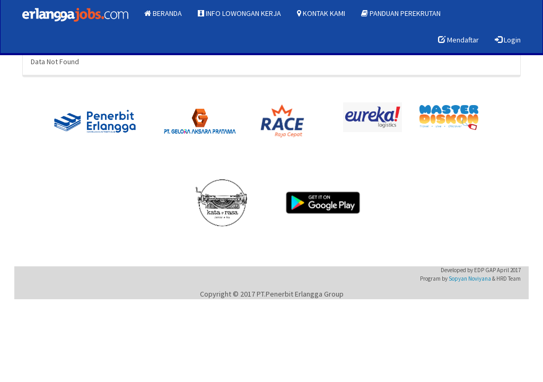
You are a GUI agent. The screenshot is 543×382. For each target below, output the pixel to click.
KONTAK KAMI (321, 13)
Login (508, 40)
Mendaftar (458, 40)
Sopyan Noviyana (470, 278)
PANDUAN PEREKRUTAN (401, 13)
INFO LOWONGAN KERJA (239, 13)
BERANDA (163, 13)
